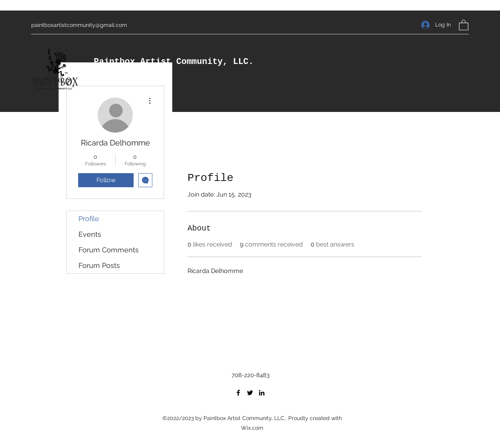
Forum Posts (99, 265)
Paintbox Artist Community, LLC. (174, 62)
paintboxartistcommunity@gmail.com (79, 25)
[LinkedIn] (262, 393)
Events (90, 234)
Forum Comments (109, 250)
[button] (463, 24)
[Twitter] (250, 393)
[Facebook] (238, 393)
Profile (89, 219)
